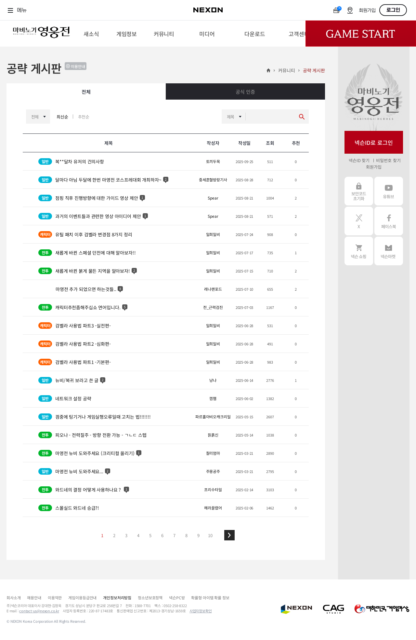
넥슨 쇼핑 (358, 251)
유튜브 (388, 191)
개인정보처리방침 (117, 597)
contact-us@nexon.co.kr (39, 610)
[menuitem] (91, 34)
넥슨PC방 (177, 597)
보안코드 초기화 (358, 191)
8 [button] (186, 535)
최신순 (62, 117)
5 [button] (150, 535)
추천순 (84, 117)
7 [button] (174, 535)
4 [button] (138, 535)
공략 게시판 (314, 70)
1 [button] (102, 535)
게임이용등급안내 (82, 597)
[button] (229, 535)
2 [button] (114, 535)
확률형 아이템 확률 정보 (210, 597)
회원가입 (367, 10)
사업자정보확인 (200, 610)
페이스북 (388, 221)
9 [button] (198, 535)
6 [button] (162, 535)
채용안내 (34, 597)
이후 (229, 535)
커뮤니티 (286, 70)
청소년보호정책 (150, 597)
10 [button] (210, 535)
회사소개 (13, 597)
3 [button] (126, 535)
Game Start (361, 34)
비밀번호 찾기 (388, 160)
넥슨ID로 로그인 (374, 142)
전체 (86, 91)
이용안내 (78, 66)
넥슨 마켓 (388, 251)
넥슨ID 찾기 (359, 160)
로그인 (393, 10)
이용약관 (55, 597)
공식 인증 (245, 91)
